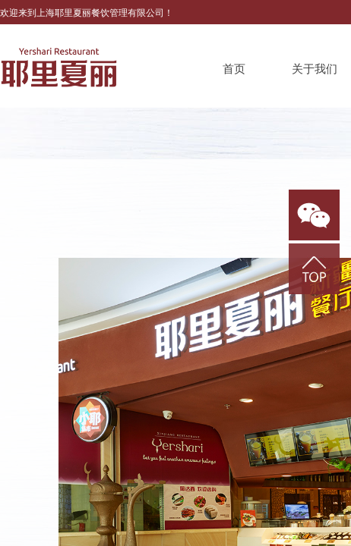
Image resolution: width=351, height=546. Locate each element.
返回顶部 (314, 268)
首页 (234, 69)
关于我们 (314, 69)
